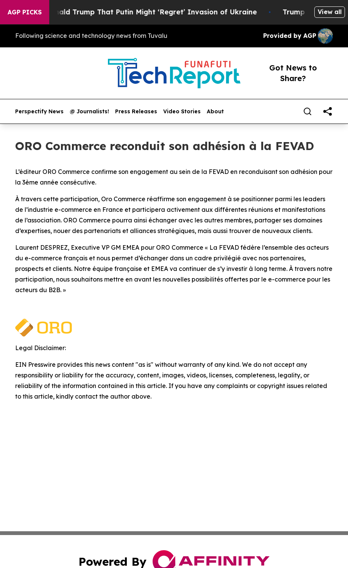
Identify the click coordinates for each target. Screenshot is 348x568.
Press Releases (136, 111)
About (215, 111)
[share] (327, 111)
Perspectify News (39, 111)
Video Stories (182, 111)
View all (330, 12)
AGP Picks (25, 12)
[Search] (307, 111)
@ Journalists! (89, 111)
